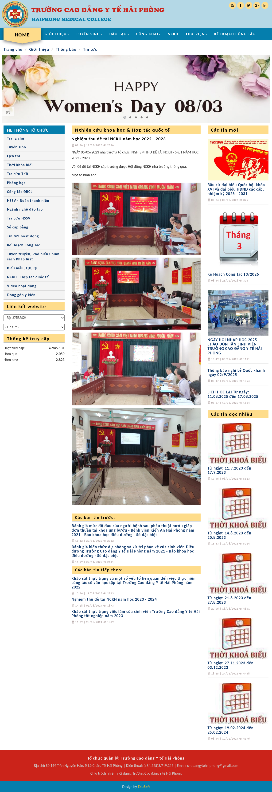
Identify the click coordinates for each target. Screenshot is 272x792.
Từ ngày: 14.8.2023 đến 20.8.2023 (230, 535)
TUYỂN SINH (89, 34)
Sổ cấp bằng (17, 227)
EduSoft (144, 786)
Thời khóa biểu (20, 165)
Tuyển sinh (16, 147)
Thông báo (66, 49)
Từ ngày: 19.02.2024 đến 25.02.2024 (231, 730)
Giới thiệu (39, 49)
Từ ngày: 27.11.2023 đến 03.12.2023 (231, 665)
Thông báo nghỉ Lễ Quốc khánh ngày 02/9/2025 (236, 372)
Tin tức (90, 49)
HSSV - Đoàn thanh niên (28, 200)
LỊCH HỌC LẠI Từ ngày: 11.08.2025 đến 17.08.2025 (233, 394)
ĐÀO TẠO (119, 34)
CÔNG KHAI (148, 34)
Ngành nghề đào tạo (25, 209)
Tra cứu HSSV (19, 218)
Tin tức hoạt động (23, 236)
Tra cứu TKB (17, 174)
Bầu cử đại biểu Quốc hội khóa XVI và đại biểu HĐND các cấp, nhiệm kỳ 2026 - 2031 (236, 189)
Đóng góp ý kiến (21, 295)
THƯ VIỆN (196, 34)
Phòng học (16, 182)
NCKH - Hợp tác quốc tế (28, 277)
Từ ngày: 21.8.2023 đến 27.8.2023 (230, 600)
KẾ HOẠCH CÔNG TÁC (234, 34)
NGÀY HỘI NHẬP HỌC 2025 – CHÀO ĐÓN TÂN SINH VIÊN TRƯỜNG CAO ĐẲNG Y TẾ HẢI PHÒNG (235, 346)
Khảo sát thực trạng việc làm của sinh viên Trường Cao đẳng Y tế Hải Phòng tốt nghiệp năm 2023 (136, 614)
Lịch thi (13, 156)
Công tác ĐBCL (19, 191)
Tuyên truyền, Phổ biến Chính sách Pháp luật (33, 257)
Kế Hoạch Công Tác (23, 245)
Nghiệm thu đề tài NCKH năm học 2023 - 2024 (114, 599)
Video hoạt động (21, 286)
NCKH (173, 34)
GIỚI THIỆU (57, 34)
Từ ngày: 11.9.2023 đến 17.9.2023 (230, 470)
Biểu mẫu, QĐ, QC (23, 268)
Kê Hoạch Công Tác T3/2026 (233, 274)
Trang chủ (13, 49)
